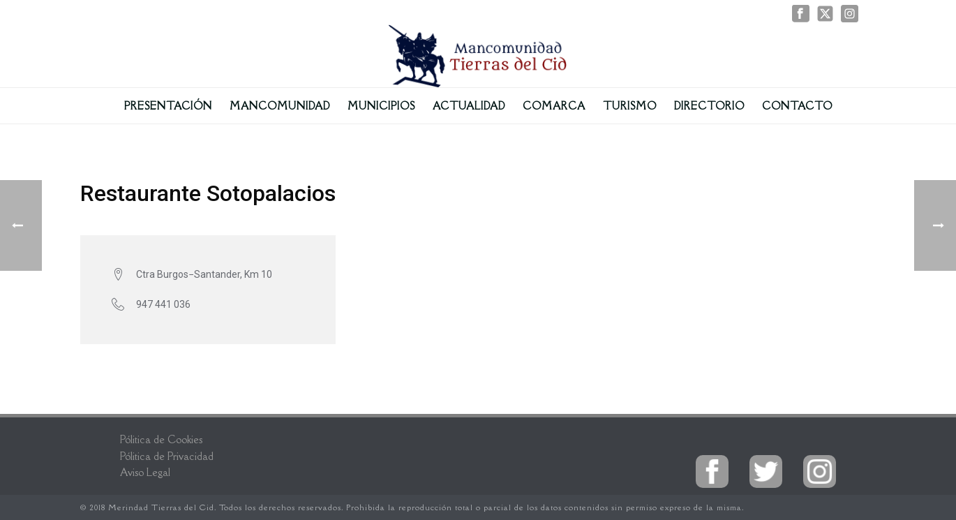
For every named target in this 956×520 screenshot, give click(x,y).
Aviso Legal (145, 472)
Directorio (709, 105)
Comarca (554, 105)
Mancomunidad (280, 105)
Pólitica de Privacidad (167, 456)
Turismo (630, 105)
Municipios (381, 105)
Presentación (168, 105)
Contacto (797, 105)
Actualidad (469, 105)
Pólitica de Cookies (161, 439)
